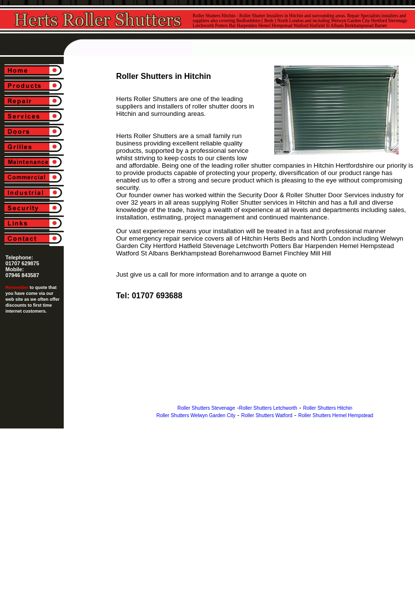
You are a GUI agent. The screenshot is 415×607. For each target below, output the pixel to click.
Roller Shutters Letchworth (268, 408)
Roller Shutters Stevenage (206, 408)
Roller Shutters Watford (266, 415)
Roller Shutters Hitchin (327, 408)
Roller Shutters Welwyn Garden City (196, 415)
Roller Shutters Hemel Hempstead (336, 415)
